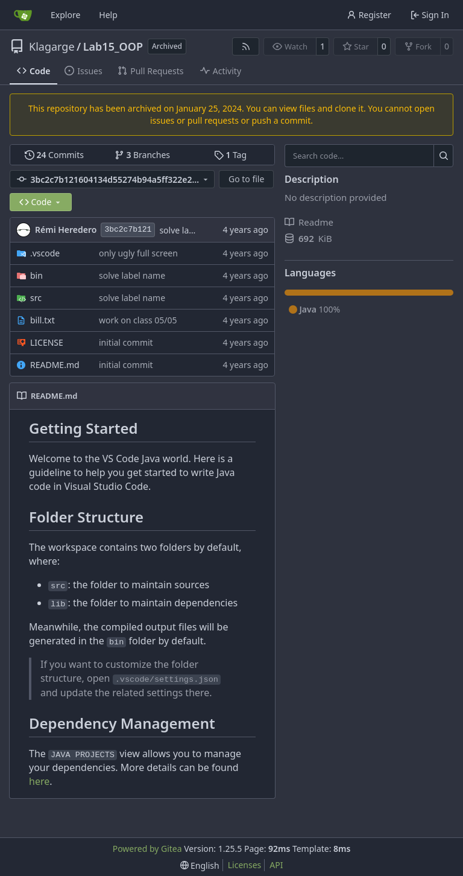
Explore (65, 15)
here (39, 781)
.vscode (45, 253)
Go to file (246, 179)
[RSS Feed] (246, 46)
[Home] (23, 15)
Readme (309, 222)
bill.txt (42, 320)
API (276, 865)
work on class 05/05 (138, 320)
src (36, 297)
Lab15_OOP (113, 46)
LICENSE (46, 342)
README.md (55, 364)
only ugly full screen (138, 253)
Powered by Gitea (147, 848)
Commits (54, 154)
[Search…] (443, 155)
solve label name (192, 230)
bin (36, 275)
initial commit (126, 342)
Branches (142, 154)
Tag (230, 154)
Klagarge (52, 46)
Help (108, 15)
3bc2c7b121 (127, 229)
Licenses (245, 865)
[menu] (199, 865)
